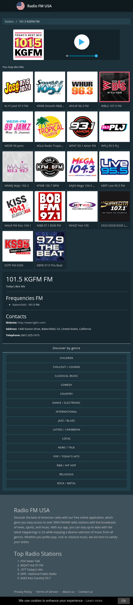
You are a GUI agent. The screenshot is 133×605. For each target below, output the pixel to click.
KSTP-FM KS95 (13, 265)
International (66, 411)
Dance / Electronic (67, 402)
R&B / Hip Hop (66, 465)
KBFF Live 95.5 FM (113, 185)
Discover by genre (66, 348)
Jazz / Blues (66, 420)
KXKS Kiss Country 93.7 (36, 578)
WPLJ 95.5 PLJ (110, 146)
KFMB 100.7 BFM (48, 185)
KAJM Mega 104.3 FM (83, 185)
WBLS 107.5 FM (111, 106)
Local (66, 438)
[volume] (83, 56)
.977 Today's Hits (32, 569)
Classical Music (66, 376)
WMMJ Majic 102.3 (16, 185)
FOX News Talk (30, 561)
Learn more (94, 600)
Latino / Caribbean (66, 429)
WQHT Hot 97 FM (32, 565)
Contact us (86, 592)
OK (123, 601)
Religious (66, 474)
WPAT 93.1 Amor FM (82, 146)
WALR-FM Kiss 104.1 (17, 225)
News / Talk (66, 447)
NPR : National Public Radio (39, 574)
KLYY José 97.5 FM (16, 106)
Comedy (66, 385)
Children (66, 358)
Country (66, 394)
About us (68, 592)
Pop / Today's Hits (66, 456)
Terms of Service (47, 592)
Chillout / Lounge (66, 367)
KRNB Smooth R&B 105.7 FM (56, 106)
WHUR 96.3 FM (79, 106)
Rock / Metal (66, 483)
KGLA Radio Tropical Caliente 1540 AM (62, 146)
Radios (9, 21)
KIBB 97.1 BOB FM (49, 225)
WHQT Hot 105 (79, 225)
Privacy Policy (23, 592)
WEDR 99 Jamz (14, 146)
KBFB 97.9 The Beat (49, 265)
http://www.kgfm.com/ (32, 322)
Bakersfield (19, 304)
